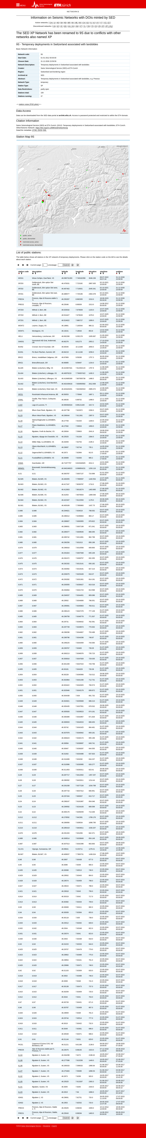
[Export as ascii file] (77, 265)
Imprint (54, 1126)
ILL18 (20, 421)
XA (69, 26)
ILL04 (20, 1055)
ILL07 (20, 1071)
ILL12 (20, 453)
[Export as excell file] (72, 265)
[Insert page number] (44, 265)
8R (69, 23)
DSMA (20, 463)
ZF (102, 26)
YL (84, 26)
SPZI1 (20, 394)
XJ (94, 23)
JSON (39, 130)
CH (51, 23)
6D (65, 26)
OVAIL (20, 400)
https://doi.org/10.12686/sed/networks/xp (52, 128)
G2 (87, 23)
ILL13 (20, 447)
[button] (21, 4)
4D (58, 23)
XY (97, 23)
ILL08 (20, 1060)
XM (77, 26)
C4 (83, 23)
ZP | (107, 26)
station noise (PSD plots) (29, 104)
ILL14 (20, 442)
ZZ (109, 23)
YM (88, 26)
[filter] (21, 273)
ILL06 (20, 1066)
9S (80, 23)
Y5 (92, 26)
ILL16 (20, 431)
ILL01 (20, 1087)
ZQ (110, 26)
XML (45, 130)
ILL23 (20, 415)
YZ (105, 23)
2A (54, 26)
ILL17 (20, 426)
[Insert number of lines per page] (60, 265)
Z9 (99, 26)
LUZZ (20, 405)
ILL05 (20, 1081)
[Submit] (66, 265)
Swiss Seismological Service (31, 1126)
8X (73, 23)
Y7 (101, 23)
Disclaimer (46, 1126)
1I (54, 23)
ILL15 (20, 437)
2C (61, 26)
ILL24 (20, 410)
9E (76, 23)
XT (81, 26)
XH (72, 26)
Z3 (96, 26)
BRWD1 (21, 468)
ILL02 (20, 1076)
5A (62, 23)
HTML (34, 130)
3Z (58, 26)
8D (65, 23)
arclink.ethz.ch (65, 115)
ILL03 (20, 1092)
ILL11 (20, 458)
